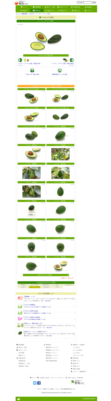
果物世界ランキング (52, 358)
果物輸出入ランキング (53, 350)
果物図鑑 (37, 7)
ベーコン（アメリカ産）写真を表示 (29, 63)
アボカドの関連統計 (30, 304)
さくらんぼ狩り (78, 350)
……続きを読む (47, 300)
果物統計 (88, 7)
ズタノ (57, 285)
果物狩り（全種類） (78, 344)
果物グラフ (22, 355)
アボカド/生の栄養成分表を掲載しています (35, 319)
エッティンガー (34, 285)
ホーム (24, 7)
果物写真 (37, 10)
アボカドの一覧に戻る (32, 74)
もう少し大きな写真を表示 (46, 55)
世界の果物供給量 (51, 361)
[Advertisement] (46, 80)
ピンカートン (69, 285)
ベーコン (20, 65)
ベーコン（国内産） (60, 126)
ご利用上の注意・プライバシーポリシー (50, 377)
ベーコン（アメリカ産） (31, 89)
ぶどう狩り (76, 353)
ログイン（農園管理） (79, 371)
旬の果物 (21, 353)
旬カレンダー (62, 7)
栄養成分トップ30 (24, 363)
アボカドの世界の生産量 (31, 311)
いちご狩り (76, 347)
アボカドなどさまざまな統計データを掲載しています (37, 307)
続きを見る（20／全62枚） (53, 275)
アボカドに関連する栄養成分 (32, 317)
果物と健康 (75, 369)
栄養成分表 (75, 7)
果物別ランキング (51, 353)
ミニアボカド (46, 287)
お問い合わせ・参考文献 (74, 377)
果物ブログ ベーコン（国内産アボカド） (36, 331)
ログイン (88, 10)
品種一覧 (75, 10)
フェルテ (23, 287)
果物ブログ (62, 10)
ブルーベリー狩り (78, 355)
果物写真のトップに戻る (59, 74)
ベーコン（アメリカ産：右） (60, 108)
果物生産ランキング (52, 347)
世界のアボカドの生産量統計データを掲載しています (37, 313)
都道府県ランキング (52, 355)
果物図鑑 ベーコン (30, 296)
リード (57, 287)
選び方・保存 (50, 7)
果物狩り (24, 10)
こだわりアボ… (46, 285)
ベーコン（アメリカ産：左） (32, 126)
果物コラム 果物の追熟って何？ (34, 323)
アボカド (31, 14)
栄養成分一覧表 (23, 366)
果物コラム (49, 10)
